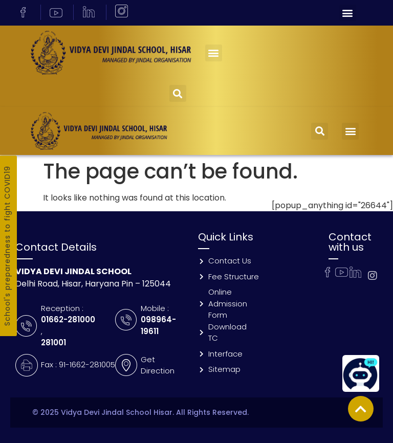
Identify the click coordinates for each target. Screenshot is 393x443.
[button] (347, 13)
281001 (53, 342)
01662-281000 (68, 319)
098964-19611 (158, 325)
